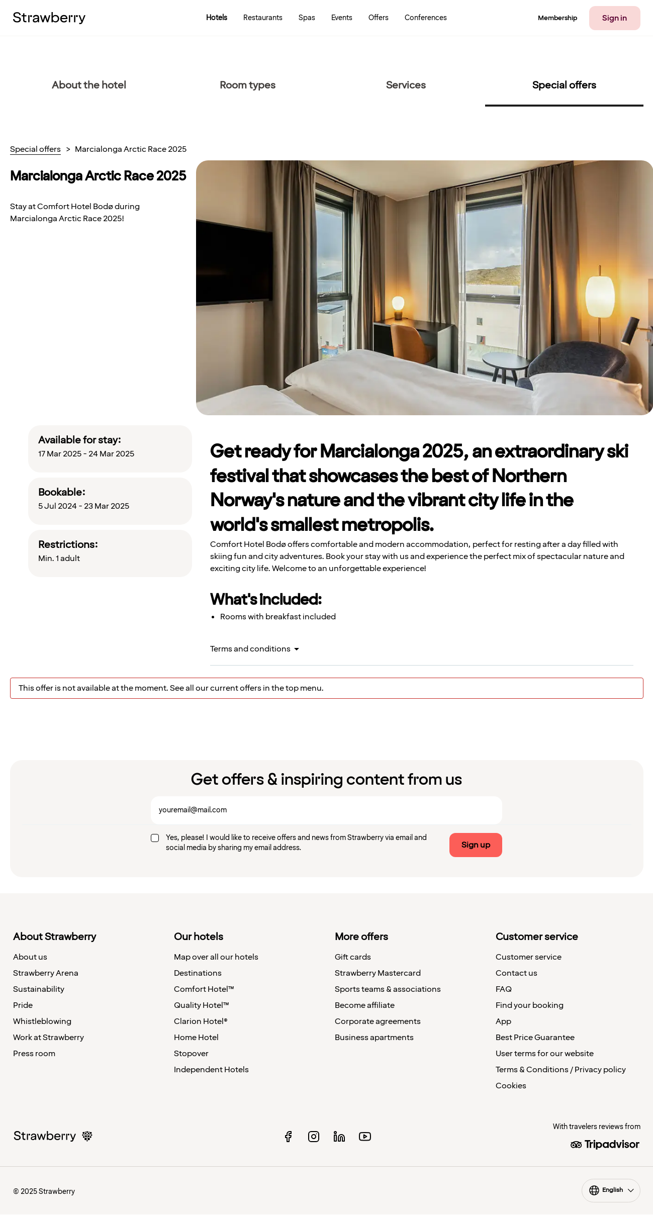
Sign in (614, 18)
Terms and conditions (250, 649)
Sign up (475, 845)
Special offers (35, 150)
